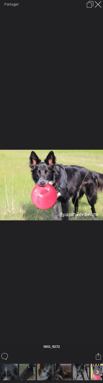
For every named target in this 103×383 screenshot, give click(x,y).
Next (97, 372)
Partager (11, 4)
